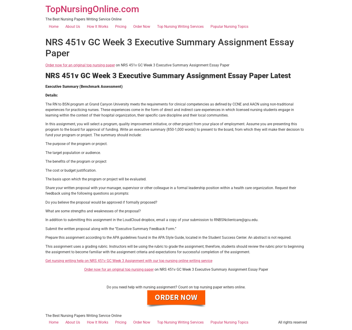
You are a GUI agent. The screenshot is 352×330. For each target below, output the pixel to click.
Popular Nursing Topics (229, 26)
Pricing (120, 26)
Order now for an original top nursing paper (80, 65)
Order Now (141, 26)
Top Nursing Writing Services (180, 26)
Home (53, 26)
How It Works (97, 26)
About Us (72, 26)
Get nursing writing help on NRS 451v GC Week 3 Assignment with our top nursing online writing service (128, 261)
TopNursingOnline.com (92, 9)
